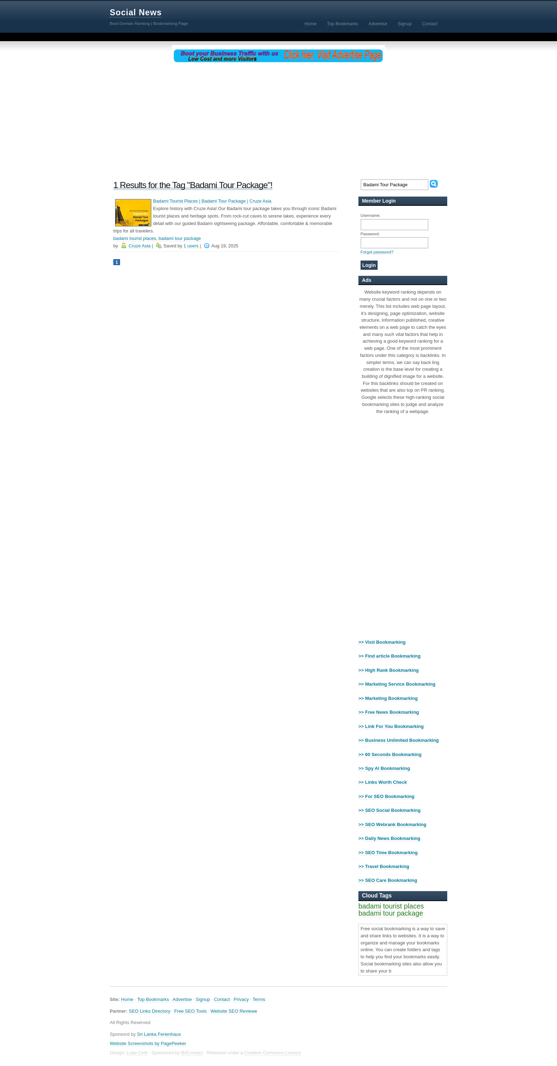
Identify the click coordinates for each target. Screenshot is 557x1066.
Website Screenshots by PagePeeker (148, 1043)
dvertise (377, 24)
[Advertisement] (278, 120)
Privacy (241, 999)
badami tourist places (134, 238)
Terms (259, 999)
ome (310, 24)
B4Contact (192, 1052)
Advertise (182, 999)
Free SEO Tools (190, 1011)
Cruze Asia (140, 245)
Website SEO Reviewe (234, 1011)
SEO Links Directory (149, 1011)
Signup (203, 999)
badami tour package (180, 238)
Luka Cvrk (137, 1052)
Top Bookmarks (153, 999)
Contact (222, 999)
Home (127, 999)
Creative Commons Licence (272, 1052)
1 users (191, 245)
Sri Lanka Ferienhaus (159, 1034)
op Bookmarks (342, 24)
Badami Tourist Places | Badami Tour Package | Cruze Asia (212, 201)
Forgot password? (377, 252)
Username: (371, 215)
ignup (405, 24)
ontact (430, 24)
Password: (370, 233)
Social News (136, 12)
